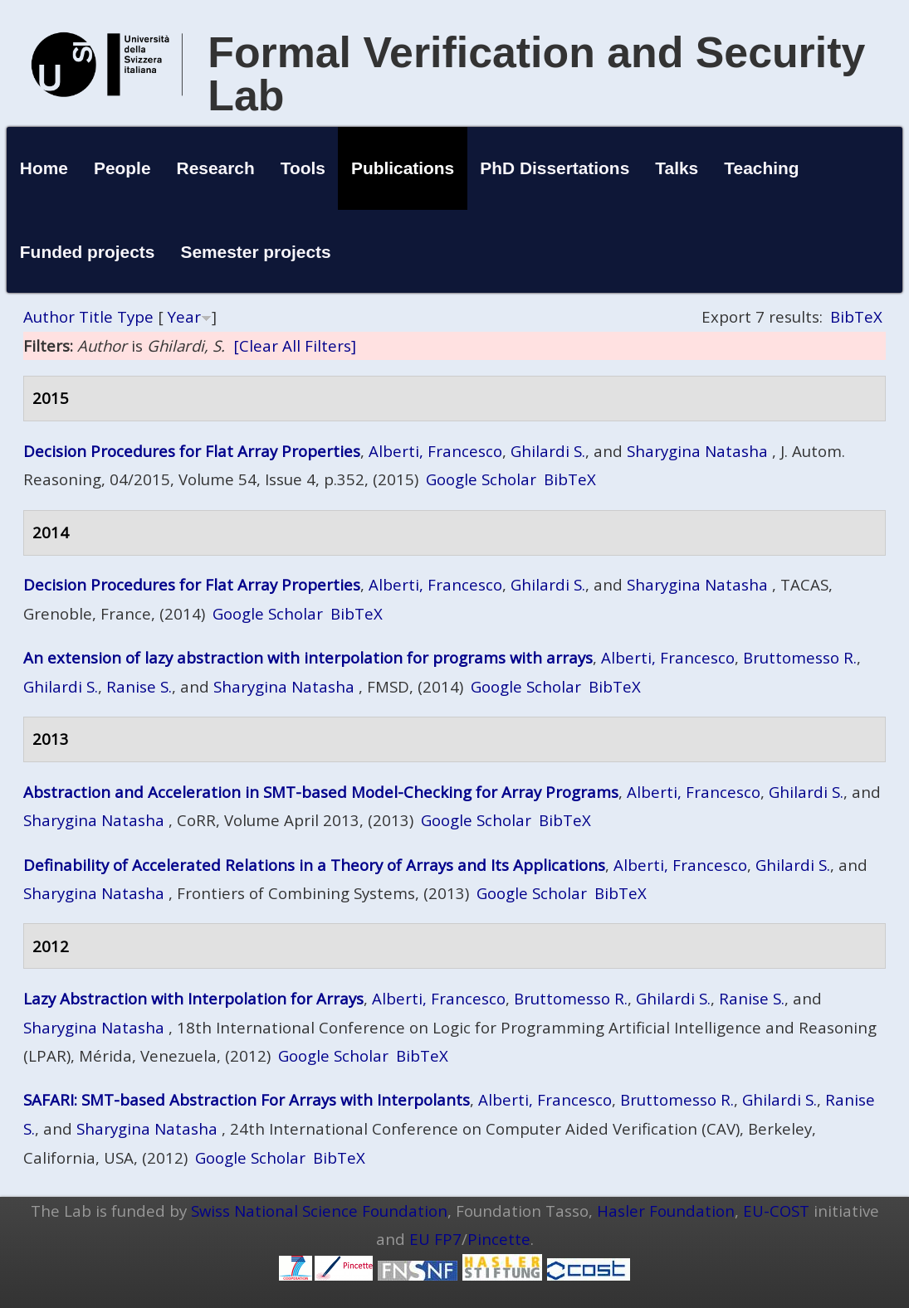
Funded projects (87, 251)
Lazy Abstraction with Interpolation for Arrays (193, 998)
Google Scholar (481, 479)
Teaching (761, 167)
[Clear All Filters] (294, 345)
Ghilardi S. (548, 450)
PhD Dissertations (554, 167)
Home (44, 167)
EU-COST (776, 1210)
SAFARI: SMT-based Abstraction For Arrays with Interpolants (246, 1099)
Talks (676, 167)
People (122, 167)
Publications (402, 167)
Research (216, 167)
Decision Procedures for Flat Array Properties (191, 450)
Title (96, 316)
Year (184, 316)
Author (49, 316)
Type (135, 316)
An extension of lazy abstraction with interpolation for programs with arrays (308, 657)
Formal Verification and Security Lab (536, 73)
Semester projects (255, 251)
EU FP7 (435, 1238)
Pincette (498, 1238)
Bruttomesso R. (800, 657)
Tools (303, 167)
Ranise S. (139, 686)
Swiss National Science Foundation (319, 1210)
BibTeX (856, 316)
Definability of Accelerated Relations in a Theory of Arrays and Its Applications (314, 864)
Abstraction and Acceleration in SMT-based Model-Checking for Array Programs (320, 791)
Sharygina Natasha (697, 450)
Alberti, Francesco (435, 450)
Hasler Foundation (666, 1210)
